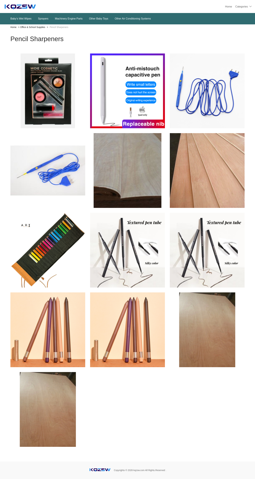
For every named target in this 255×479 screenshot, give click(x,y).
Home (228, 6)
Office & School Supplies (32, 27)
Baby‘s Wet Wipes (21, 18)
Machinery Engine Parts (69, 18)
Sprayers (43, 18)
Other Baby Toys (98, 18)
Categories (241, 6)
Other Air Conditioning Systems (133, 18)
